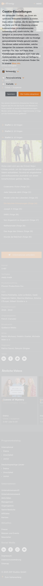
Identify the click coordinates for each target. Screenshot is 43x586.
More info (16, 63)
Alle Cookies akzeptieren (29, 94)
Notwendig (11, 71)
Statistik (9, 84)
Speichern (11, 94)
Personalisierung (13, 78)
